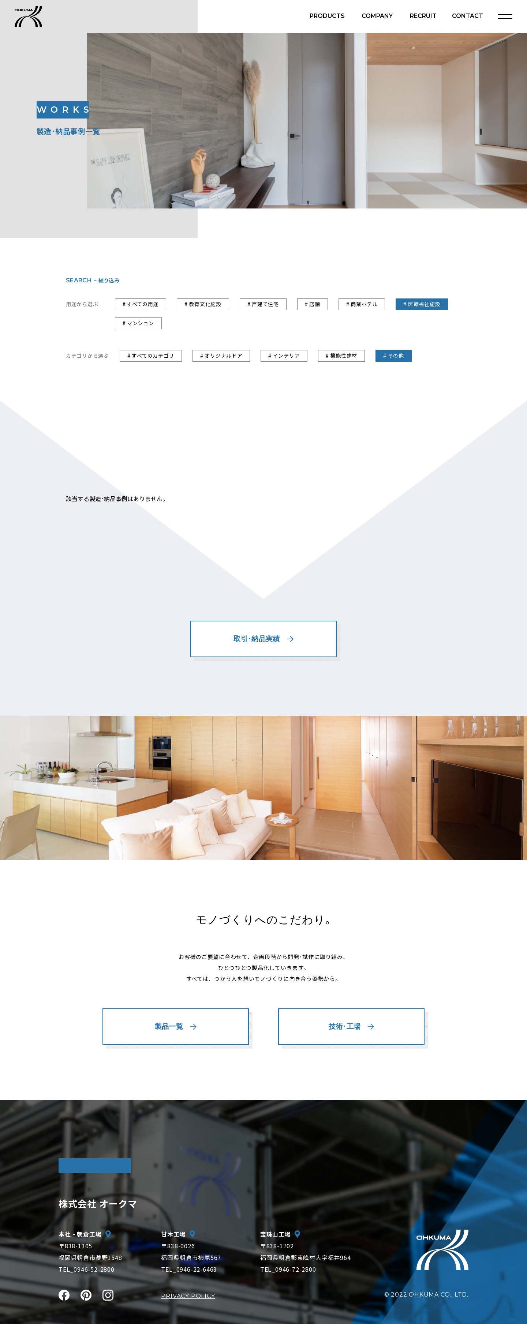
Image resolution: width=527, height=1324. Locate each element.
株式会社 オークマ (98, 1203)
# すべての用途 (141, 304)
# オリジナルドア (221, 355)
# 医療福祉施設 (421, 304)
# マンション (138, 323)
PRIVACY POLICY (188, 1296)
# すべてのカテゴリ (150, 355)
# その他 (393, 355)
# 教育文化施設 (202, 304)
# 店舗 (312, 304)
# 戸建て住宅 (263, 304)
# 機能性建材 (341, 355)
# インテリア (284, 355)
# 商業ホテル (362, 304)
